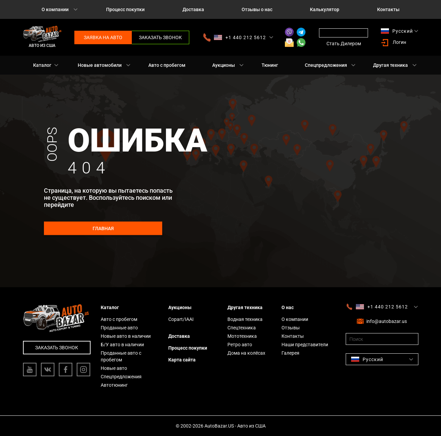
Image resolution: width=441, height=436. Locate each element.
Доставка (193, 9)
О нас (287, 307)
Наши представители (304, 344)
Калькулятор (324, 9)
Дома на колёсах (246, 353)
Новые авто (114, 368)
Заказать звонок (160, 37)
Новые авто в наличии (126, 336)
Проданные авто (119, 327)
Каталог (42, 65)
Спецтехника (241, 327)
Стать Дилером (343, 43)
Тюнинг (270, 65)
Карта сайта (182, 359)
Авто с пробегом (167, 65)
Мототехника (242, 336)
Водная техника (245, 319)
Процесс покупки (125, 9)
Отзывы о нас (257, 9)
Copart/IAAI (181, 319)
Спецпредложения (326, 65)
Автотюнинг (114, 385)
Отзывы (290, 327)
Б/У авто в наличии (122, 344)
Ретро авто (239, 344)
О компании (55, 9)
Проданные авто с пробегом (121, 356)
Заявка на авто (103, 37)
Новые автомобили (100, 65)
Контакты (388, 9)
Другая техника (390, 65)
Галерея (290, 353)
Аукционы (223, 65)
